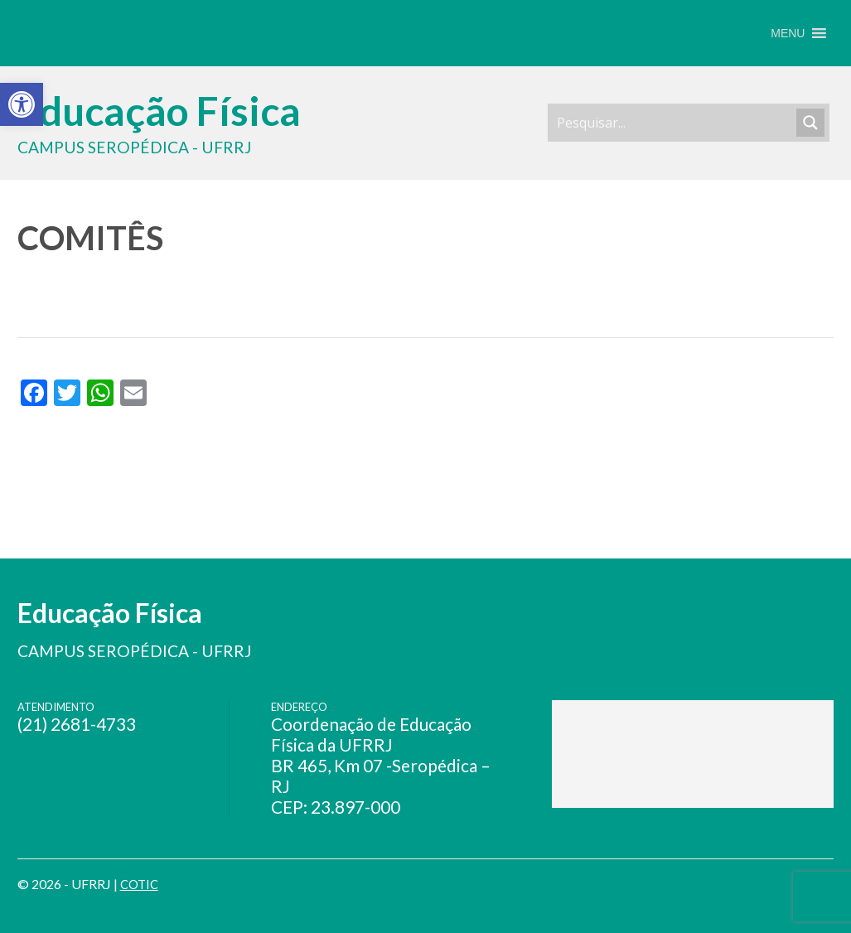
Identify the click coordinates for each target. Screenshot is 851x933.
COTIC (141, 884)
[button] (788, 33)
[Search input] (674, 123)
